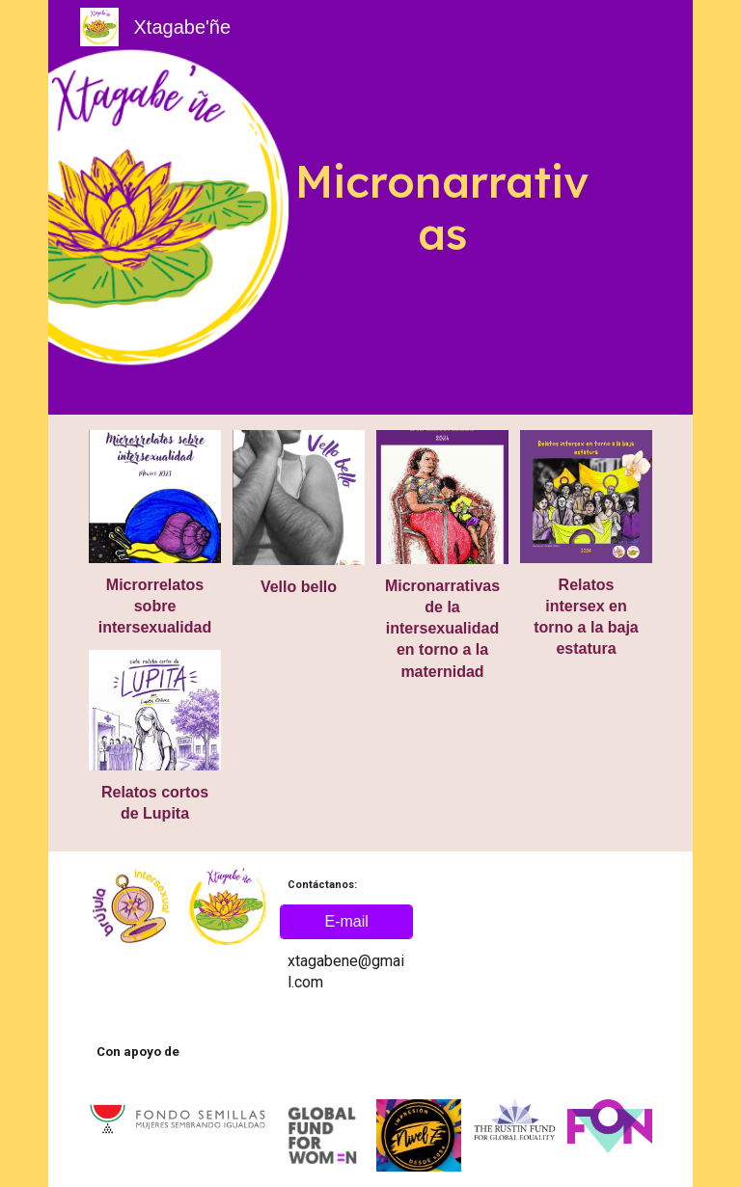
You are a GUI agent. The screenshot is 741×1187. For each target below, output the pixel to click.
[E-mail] (346, 922)
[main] (442, 208)
